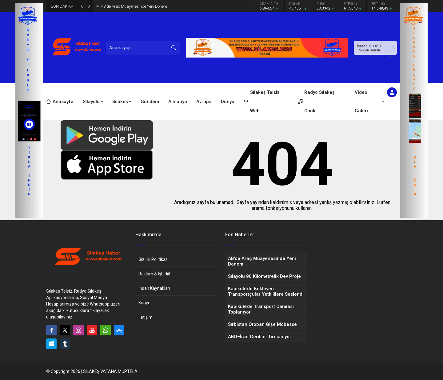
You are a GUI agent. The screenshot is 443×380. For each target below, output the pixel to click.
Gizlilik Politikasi (153, 259)
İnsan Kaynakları (154, 288)
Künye (144, 302)
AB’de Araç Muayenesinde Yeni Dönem (134, 6)
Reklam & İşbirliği (154, 273)
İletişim (145, 317)
